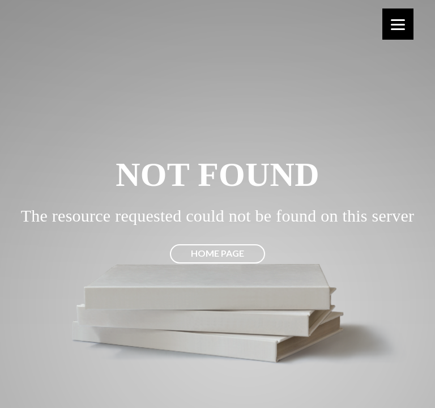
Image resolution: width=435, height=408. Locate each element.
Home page (217, 253)
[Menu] (397, 24)
